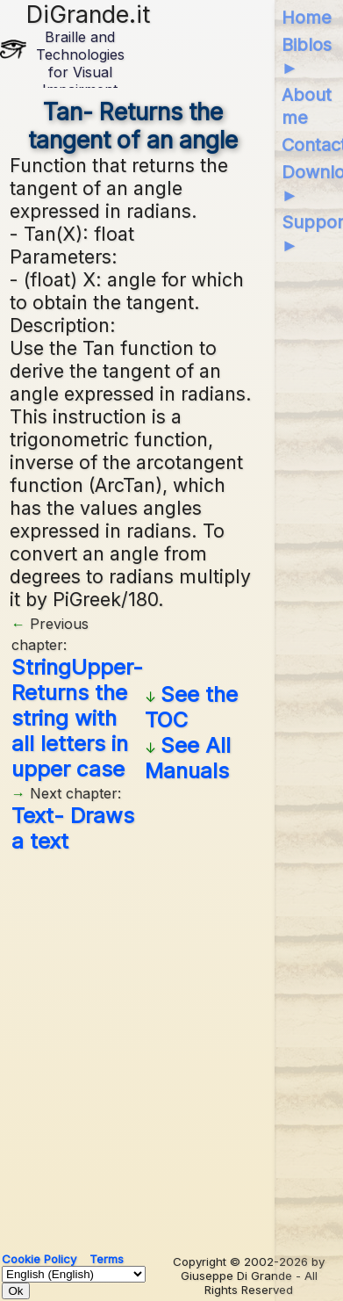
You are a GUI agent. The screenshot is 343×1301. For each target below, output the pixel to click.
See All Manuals (188, 758)
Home (307, 17)
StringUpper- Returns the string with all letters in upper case (77, 718)
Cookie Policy (39, 1259)
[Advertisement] (171, 1046)
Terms (106, 1259)
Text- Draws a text (72, 828)
